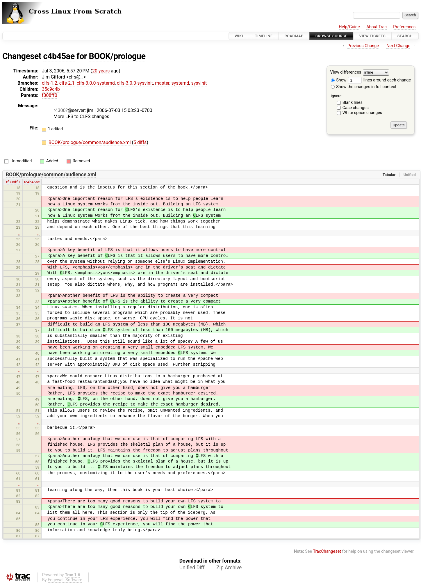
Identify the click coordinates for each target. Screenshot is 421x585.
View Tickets (372, 36)
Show (339, 80)
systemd (180, 83)
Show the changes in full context (364, 86)
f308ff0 (49, 95)
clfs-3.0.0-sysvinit (135, 83)
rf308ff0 (13, 182)
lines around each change (379, 80)
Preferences (404, 26)
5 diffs (140, 142)
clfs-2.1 (67, 83)
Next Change (398, 45)
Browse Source (331, 36)
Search (405, 36)
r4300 (59, 110)
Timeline (264, 36)
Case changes (355, 107)
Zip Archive (229, 567)
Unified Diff (192, 567)
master (162, 83)
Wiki (239, 36)
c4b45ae (59, 56)
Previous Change (363, 45)
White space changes (362, 112)
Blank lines (352, 102)
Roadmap (294, 36)
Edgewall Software (65, 579)
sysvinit (199, 83)
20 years (101, 71)
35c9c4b (51, 89)
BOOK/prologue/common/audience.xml (90, 142)
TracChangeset (327, 551)
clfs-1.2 (49, 83)
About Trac (376, 26)
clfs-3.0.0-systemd (96, 83)
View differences (345, 72)
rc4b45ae (32, 182)
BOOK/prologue (117, 56)
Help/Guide (349, 26)
